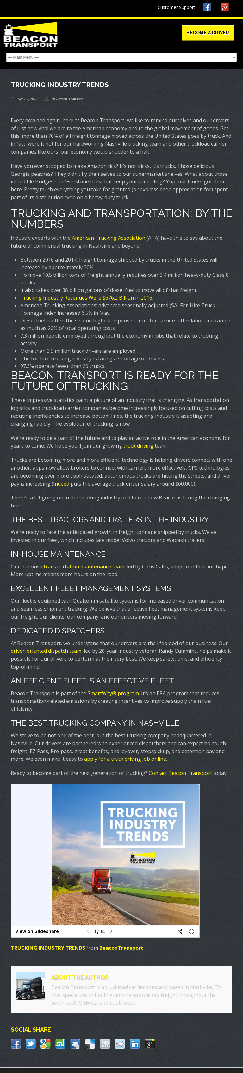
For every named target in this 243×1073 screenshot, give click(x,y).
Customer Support (176, 7)
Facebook (209, 7)
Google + (227, 8)
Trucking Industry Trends (60, 85)
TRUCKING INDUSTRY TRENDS (48, 947)
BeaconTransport (121, 947)
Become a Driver (207, 32)
